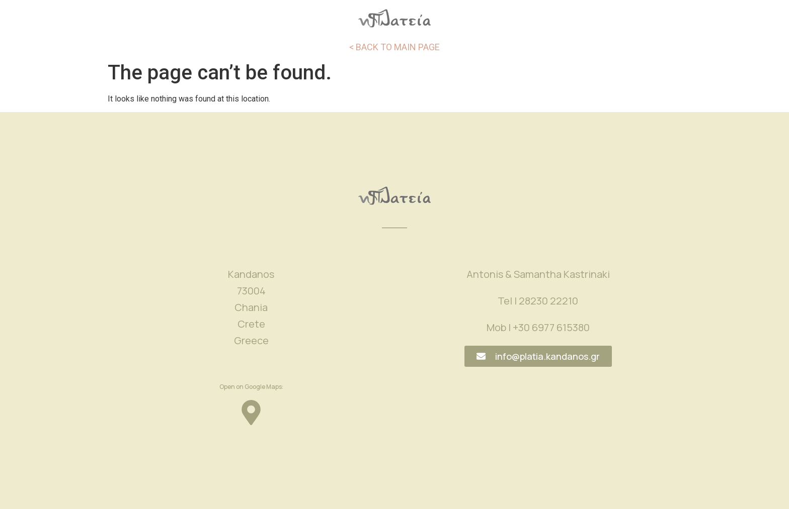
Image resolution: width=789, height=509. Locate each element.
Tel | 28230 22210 (538, 301)
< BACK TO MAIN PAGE (394, 47)
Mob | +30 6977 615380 (538, 327)
